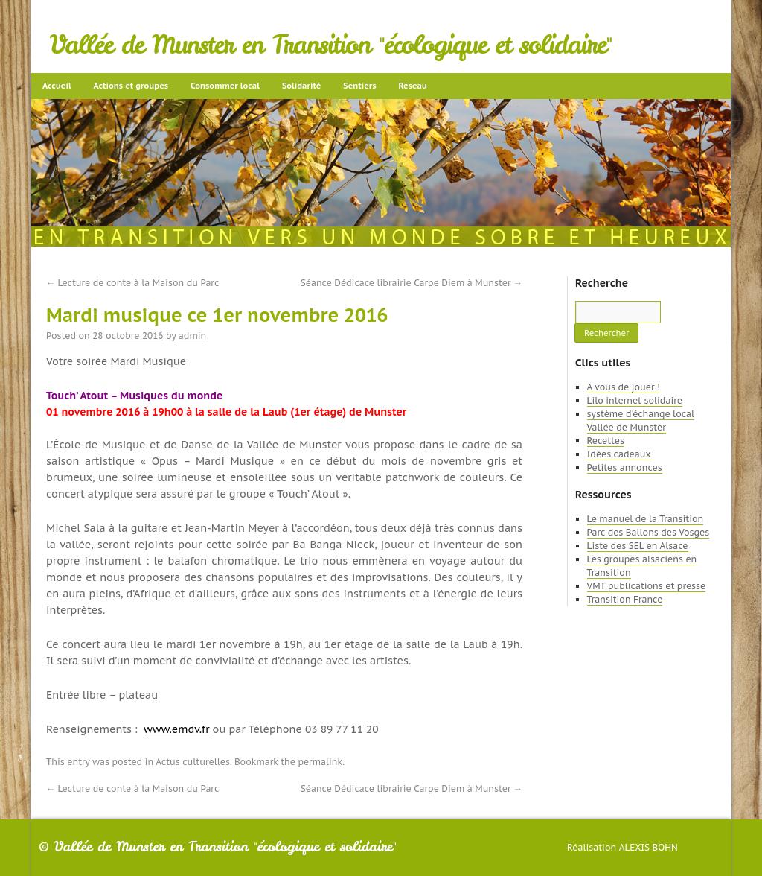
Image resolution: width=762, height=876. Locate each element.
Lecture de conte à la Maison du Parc (132, 282)
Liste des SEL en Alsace (637, 545)
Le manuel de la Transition (645, 518)
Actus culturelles (193, 761)
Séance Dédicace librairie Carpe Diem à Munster (411, 282)
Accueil (56, 85)
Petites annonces (624, 467)
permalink (320, 761)
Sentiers (359, 85)
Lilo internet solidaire (634, 400)
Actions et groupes (131, 85)
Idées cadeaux (619, 454)
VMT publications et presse (646, 585)
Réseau (412, 85)
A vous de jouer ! (623, 387)
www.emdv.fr (176, 729)
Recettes (605, 440)
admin (192, 335)
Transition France (625, 599)
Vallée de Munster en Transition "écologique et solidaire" (331, 45)
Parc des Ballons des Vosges (648, 532)
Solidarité (301, 85)
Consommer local (225, 85)
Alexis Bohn (648, 847)
